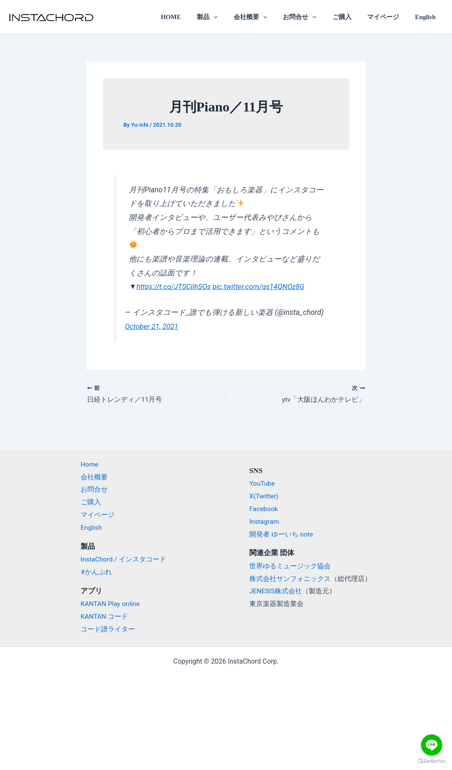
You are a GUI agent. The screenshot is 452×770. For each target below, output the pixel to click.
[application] (231, 17)
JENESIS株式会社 (276, 591)
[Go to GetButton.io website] (431, 761)
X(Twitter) (264, 496)
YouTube (262, 484)
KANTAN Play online (111, 604)
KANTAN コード (105, 616)
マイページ (388, 17)
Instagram (264, 521)
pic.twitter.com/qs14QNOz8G (262, 286)
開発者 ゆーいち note (281, 534)
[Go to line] (431, 745)
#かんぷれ (96, 572)
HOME (191, 17)
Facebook (264, 509)
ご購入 (349, 17)
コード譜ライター (108, 629)
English (427, 17)
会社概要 (264, 17)
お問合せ (310, 17)
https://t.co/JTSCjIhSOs (175, 286)
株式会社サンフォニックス (290, 579)
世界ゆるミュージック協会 (290, 566)
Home (90, 465)
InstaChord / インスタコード (124, 559)
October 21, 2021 (152, 326)
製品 (224, 17)
